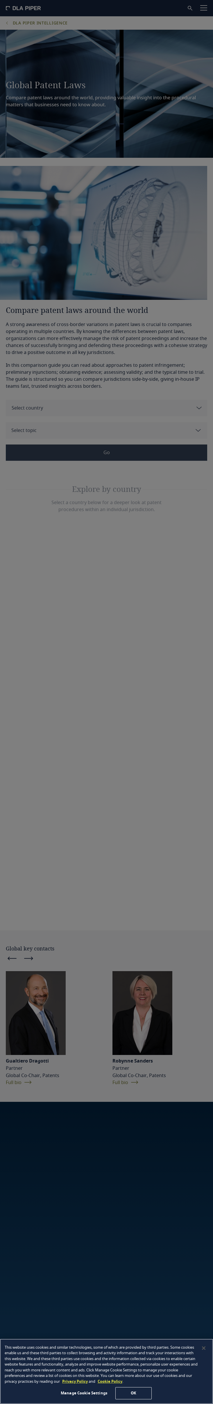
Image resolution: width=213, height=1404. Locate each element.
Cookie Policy (110, 1381)
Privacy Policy (75, 1381)
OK (133, 1393)
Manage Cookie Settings (84, 1393)
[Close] (203, 1348)
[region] (106, 1371)
